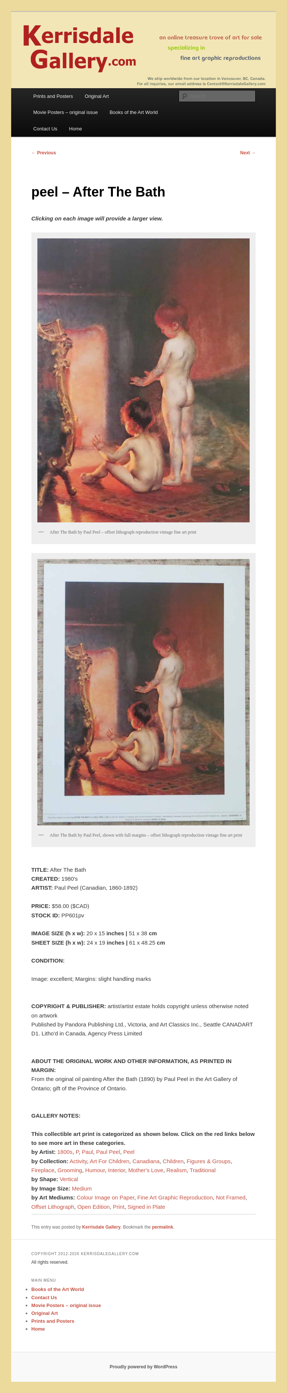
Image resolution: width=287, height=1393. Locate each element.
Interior (116, 1170)
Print (118, 1207)
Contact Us (45, 129)
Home (75, 129)
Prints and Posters (53, 96)
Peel (129, 1152)
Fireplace (43, 1170)
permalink (162, 1227)
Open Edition (93, 1207)
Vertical (69, 1179)
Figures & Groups (209, 1161)
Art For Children (109, 1161)
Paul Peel (108, 1152)
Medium (82, 1188)
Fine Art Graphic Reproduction (175, 1197)
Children (173, 1161)
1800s (64, 1152)
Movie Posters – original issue (65, 112)
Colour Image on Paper (105, 1197)
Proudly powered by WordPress (143, 1366)
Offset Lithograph (52, 1207)
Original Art (97, 96)
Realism (176, 1170)
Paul (87, 1152)
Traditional (202, 1170)
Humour (95, 1170)
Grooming (70, 1170)
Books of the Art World (133, 112)
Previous (43, 152)
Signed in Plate (146, 1207)
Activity (78, 1161)
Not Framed (231, 1197)
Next (248, 152)
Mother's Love (145, 1170)
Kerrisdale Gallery (101, 1227)
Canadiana (146, 1161)
